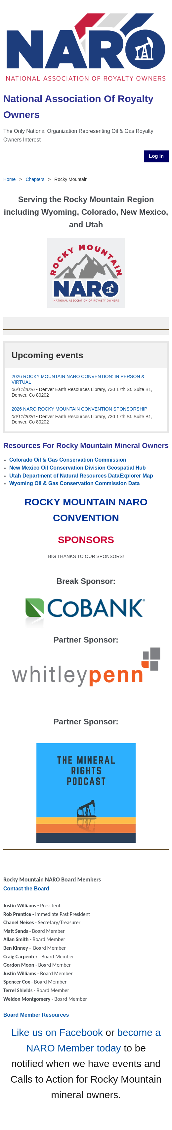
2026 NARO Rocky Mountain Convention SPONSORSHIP (79, 409)
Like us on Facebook (57, 1032)
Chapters (34, 179)
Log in (156, 156)
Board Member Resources (36, 1015)
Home (9, 179)
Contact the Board (26, 888)
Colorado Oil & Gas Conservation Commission (67, 460)
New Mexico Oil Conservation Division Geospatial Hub (77, 468)
